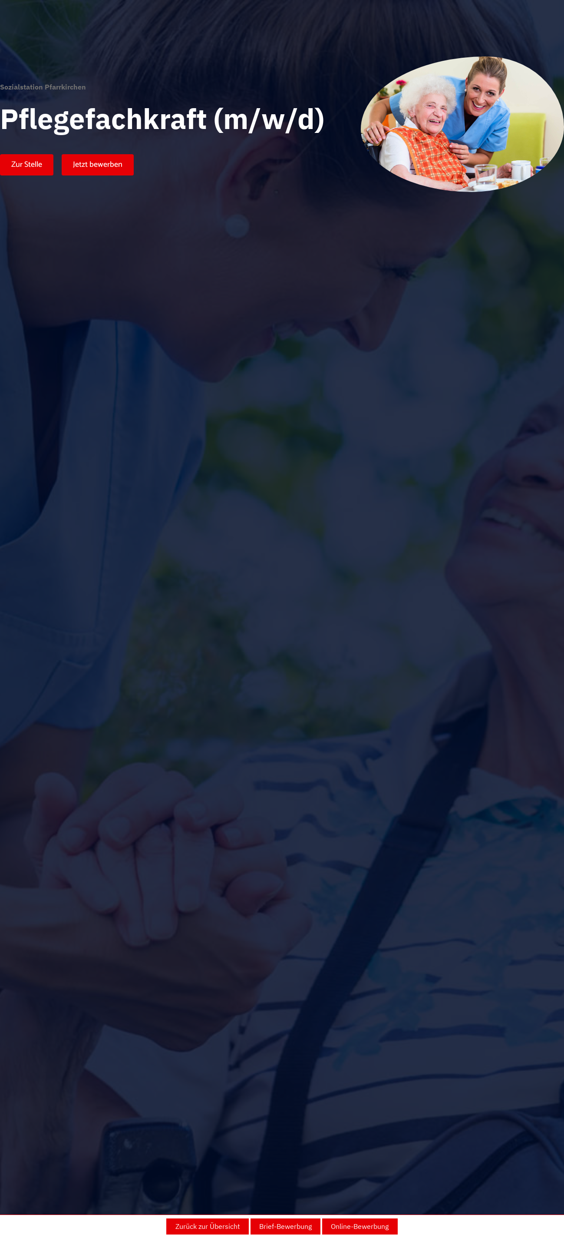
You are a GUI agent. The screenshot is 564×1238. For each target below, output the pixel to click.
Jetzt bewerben (97, 164)
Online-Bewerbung (360, 1226)
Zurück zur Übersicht (207, 1226)
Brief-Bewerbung (285, 1226)
